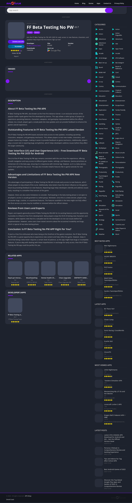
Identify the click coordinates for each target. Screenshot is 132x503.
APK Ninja (28, 497)
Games (91, 3)
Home (77, 3)
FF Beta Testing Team (34, 46)
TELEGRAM (15, 47)
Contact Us (107, 3)
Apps (98, 3)
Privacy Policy (119, 3)
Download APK (16, 42)
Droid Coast (10, 500)
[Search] (60, 10)
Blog (83, 3)
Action (34, 24)
